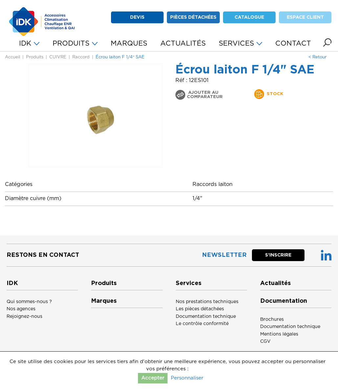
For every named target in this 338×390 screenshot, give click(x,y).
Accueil (12, 57)
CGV (265, 341)
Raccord (81, 57)
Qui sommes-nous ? (29, 301)
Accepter (152, 378)
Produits (34, 57)
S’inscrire (278, 255)
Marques (104, 301)
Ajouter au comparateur (205, 95)
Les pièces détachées (200, 309)
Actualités (275, 283)
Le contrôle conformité (202, 323)
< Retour (317, 57)
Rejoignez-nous (24, 316)
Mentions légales (279, 334)
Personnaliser (187, 378)
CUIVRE (57, 57)
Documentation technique (206, 316)
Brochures (272, 319)
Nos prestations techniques (207, 301)
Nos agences (21, 309)
